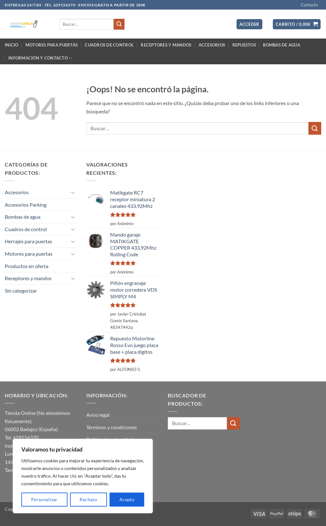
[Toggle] (73, 192)
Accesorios (212, 44)
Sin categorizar (21, 291)
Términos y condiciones (111, 427)
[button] (249, 24)
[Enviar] (119, 24)
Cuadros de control (109, 44)
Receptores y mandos (166, 44)
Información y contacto (40, 58)
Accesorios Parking (25, 205)
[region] (83, 476)
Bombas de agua (281, 44)
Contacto (309, 4)
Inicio (11, 44)
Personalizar (44, 499)
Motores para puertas (51, 44)
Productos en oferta (26, 266)
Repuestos (244, 44)
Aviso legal (98, 415)
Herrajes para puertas (28, 241)
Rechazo (88, 499)
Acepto (127, 499)
